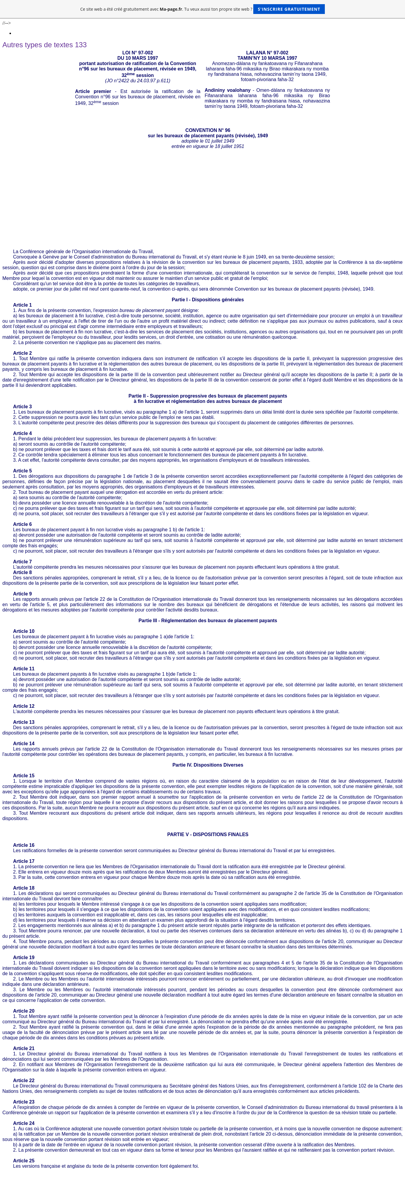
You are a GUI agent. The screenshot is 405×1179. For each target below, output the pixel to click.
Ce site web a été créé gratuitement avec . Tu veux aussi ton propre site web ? (202, 9)
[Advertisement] (202, 204)
